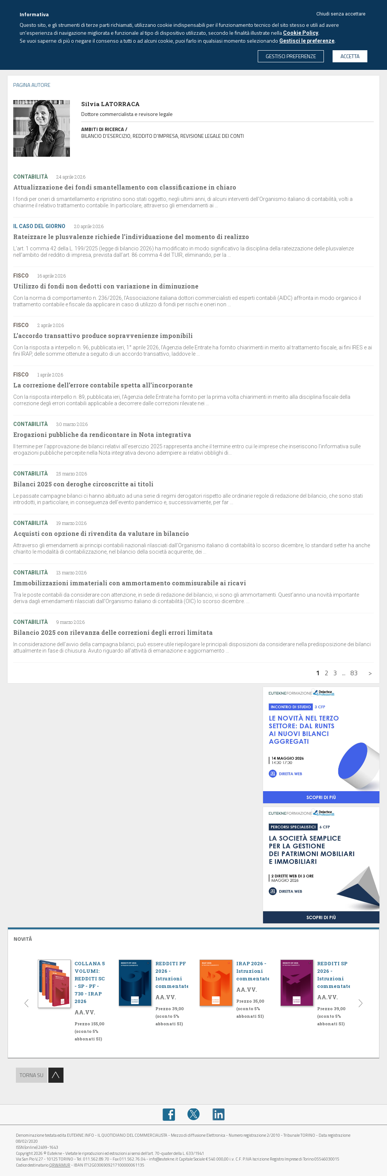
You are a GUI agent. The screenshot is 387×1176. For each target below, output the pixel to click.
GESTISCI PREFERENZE (291, 56)
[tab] (193, 938)
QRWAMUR (59, 1165)
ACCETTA (350, 56)
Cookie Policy (300, 33)
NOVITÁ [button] (23, 939)
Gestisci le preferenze (306, 41)
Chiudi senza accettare (340, 14)
